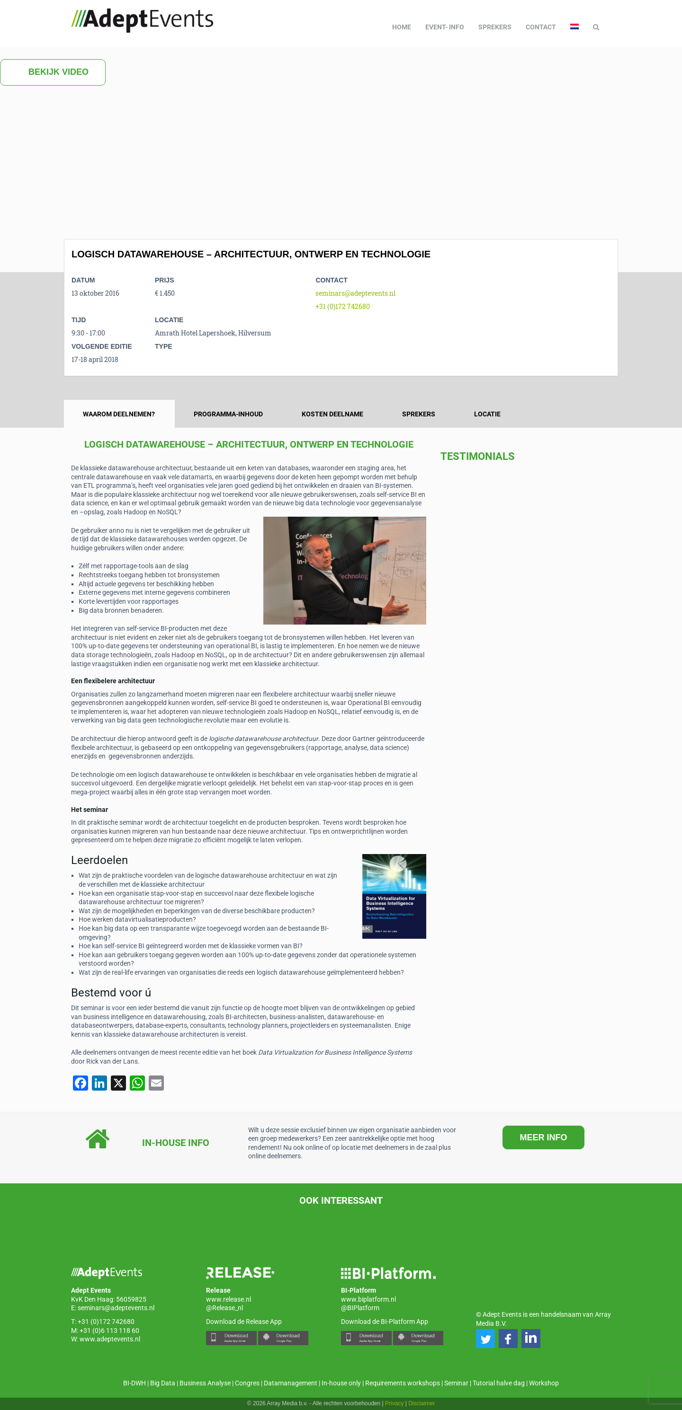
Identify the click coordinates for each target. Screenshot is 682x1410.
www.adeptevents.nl (110, 1339)
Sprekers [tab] (418, 414)
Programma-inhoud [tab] (228, 414)
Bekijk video (53, 72)
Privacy (394, 1403)
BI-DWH (134, 1383)
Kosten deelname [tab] (332, 414)
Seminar (456, 1383)
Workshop (544, 1383)
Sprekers (495, 27)
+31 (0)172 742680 (342, 306)
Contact (541, 27)
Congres (247, 1383)
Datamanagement (290, 1383)
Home (401, 27)
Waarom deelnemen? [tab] (119, 414)
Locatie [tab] (487, 414)
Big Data (162, 1383)
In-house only (341, 1383)
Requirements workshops (402, 1383)
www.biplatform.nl (368, 1299)
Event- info (444, 27)
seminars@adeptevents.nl (355, 293)
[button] (485, 1338)
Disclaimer (421, 1403)
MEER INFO (543, 1137)
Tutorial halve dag (499, 1383)
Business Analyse (205, 1383)
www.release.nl (228, 1299)
